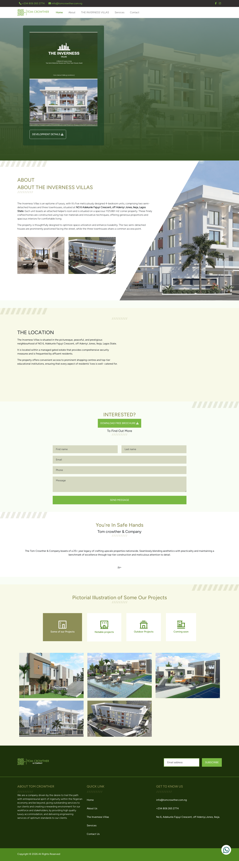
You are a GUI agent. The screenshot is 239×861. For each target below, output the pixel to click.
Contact (134, 12)
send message (119, 499)
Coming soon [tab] (181, 627)
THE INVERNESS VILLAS (95, 12)
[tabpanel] (119, 695)
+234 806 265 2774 (32, 3)
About (71, 12)
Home (59, 12)
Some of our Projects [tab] (62, 627)
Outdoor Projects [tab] (143, 627)
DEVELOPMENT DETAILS (47, 134)
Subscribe (212, 762)
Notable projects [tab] (104, 627)
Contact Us (93, 833)
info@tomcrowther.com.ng (65, 3)
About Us (92, 808)
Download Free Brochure (119, 423)
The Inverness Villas (98, 816)
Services (119, 12)
